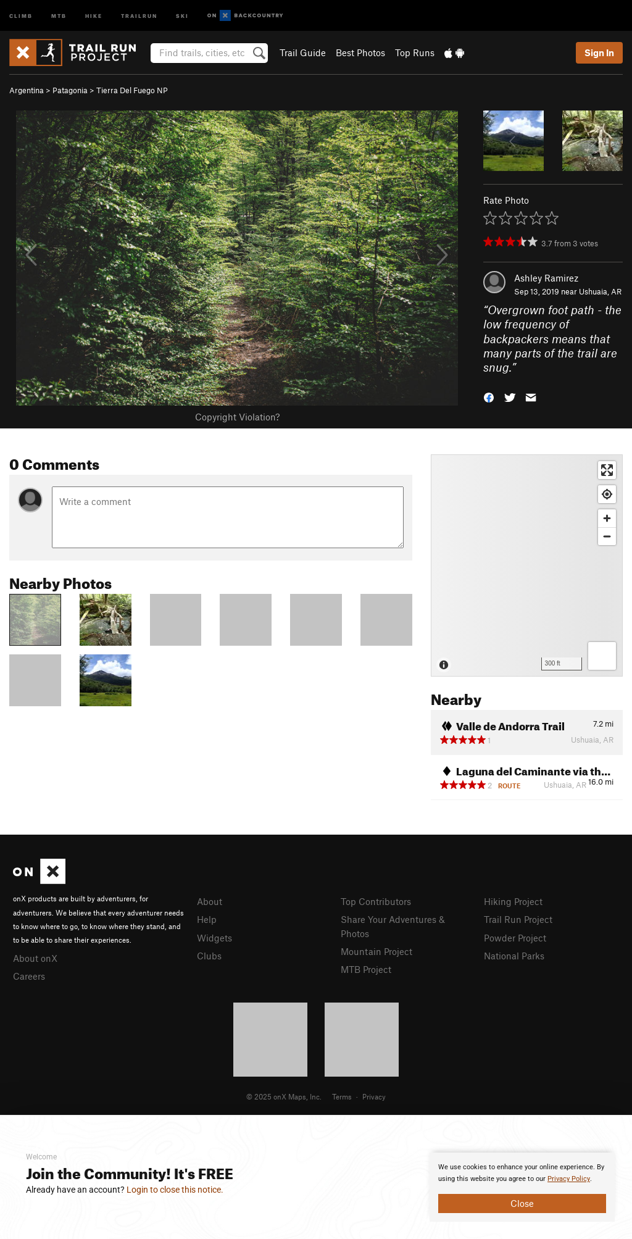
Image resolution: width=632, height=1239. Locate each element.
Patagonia (70, 90)
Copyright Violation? (237, 416)
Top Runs (414, 52)
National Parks (514, 955)
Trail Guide (303, 52)
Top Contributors (376, 901)
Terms (342, 1096)
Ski (182, 15)
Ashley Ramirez (546, 277)
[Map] (526, 565)
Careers (29, 976)
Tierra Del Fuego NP (132, 90)
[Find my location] (607, 494)
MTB (59, 15)
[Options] (602, 656)
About (209, 901)
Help (207, 919)
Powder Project (515, 937)
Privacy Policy (568, 1179)
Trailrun (139, 15)
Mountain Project (376, 951)
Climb (21, 15)
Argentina (26, 90)
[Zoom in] (607, 518)
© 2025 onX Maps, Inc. (284, 1096)
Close (522, 1203)
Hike (93, 15)
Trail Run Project (518, 919)
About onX (35, 958)
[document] (522, 1187)
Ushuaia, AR (600, 291)
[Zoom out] (607, 536)
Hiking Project (513, 901)
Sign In (599, 52)
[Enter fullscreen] (607, 470)
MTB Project (366, 969)
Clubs (209, 955)
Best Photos (360, 52)
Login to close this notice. (175, 1190)
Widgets (214, 937)
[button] (488, 397)
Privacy (374, 1096)
